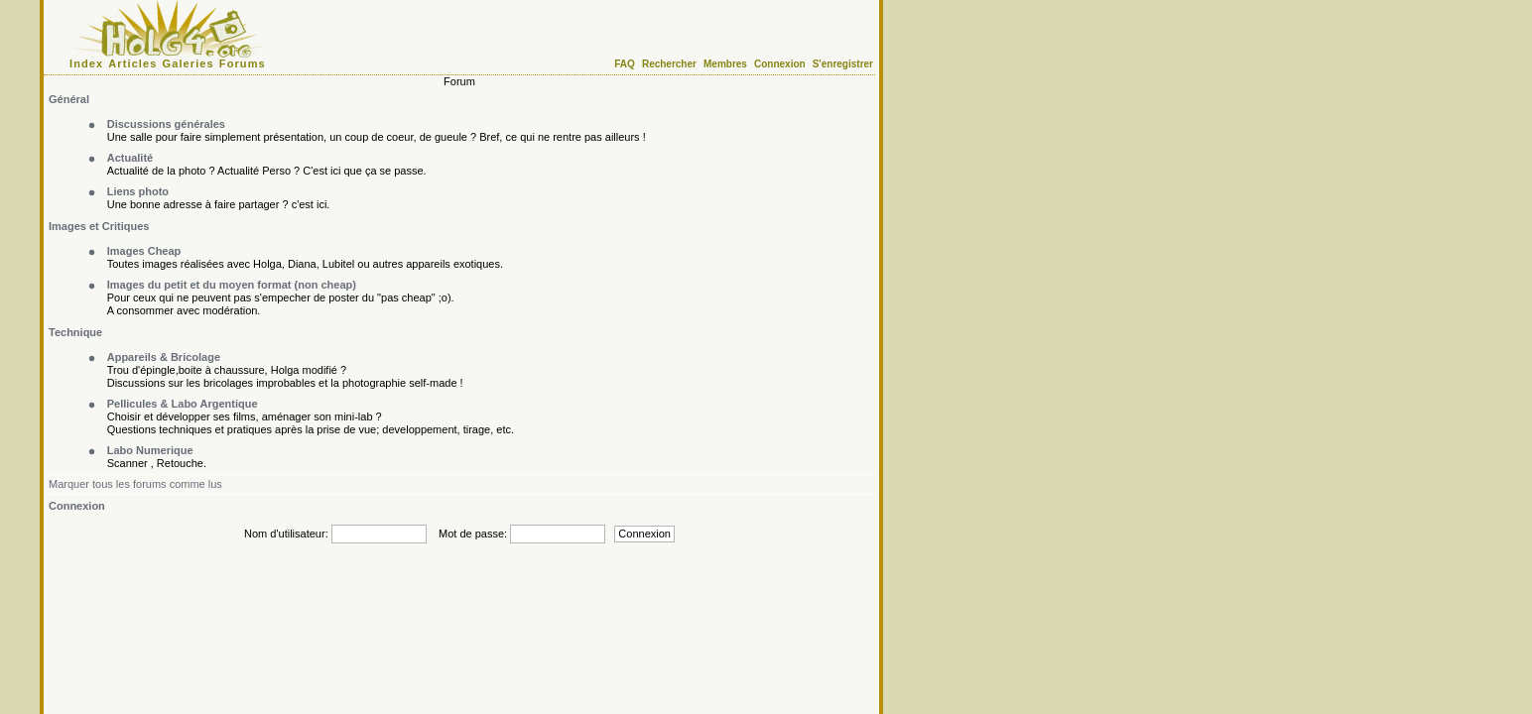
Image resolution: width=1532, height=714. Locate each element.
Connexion (780, 64)
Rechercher (669, 64)
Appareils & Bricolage (163, 357)
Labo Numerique (150, 450)
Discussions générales (166, 124)
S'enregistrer (843, 64)
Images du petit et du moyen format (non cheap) (231, 285)
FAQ (624, 64)
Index (86, 63)
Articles (132, 63)
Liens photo (138, 191)
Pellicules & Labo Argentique (182, 404)
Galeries (188, 63)
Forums (242, 63)
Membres (725, 64)
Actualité (130, 158)
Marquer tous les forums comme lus (135, 484)
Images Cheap (144, 251)
